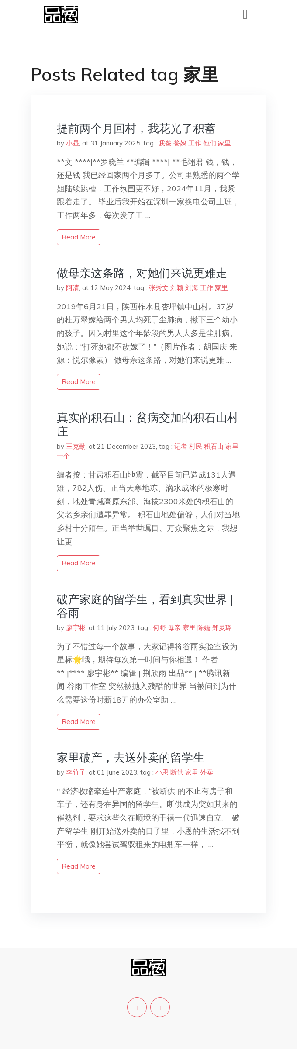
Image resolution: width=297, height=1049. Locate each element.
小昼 (72, 143)
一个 (63, 456)
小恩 (162, 772)
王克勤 (76, 446)
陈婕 (204, 627)
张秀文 (159, 288)
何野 (159, 627)
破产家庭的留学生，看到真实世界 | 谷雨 (145, 606)
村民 (195, 446)
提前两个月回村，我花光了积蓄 (136, 128)
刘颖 (176, 288)
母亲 (174, 627)
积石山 (214, 446)
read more (79, 237)
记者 (180, 446)
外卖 (206, 772)
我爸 (165, 143)
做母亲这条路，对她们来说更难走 (142, 273)
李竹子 (76, 772)
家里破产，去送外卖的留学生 (130, 757)
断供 (176, 772)
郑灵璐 (222, 627)
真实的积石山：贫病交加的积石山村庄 (147, 424)
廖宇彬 (76, 627)
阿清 (72, 288)
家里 (224, 143)
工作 (194, 143)
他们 (209, 143)
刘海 (191, 288)
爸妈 (179, 143)
